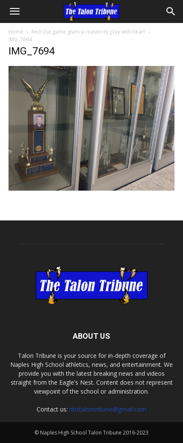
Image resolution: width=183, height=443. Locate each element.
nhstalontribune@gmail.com (107, 409)
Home (16, 31)
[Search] (171, 11)
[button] (14, 11)
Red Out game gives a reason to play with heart (88, 31)
